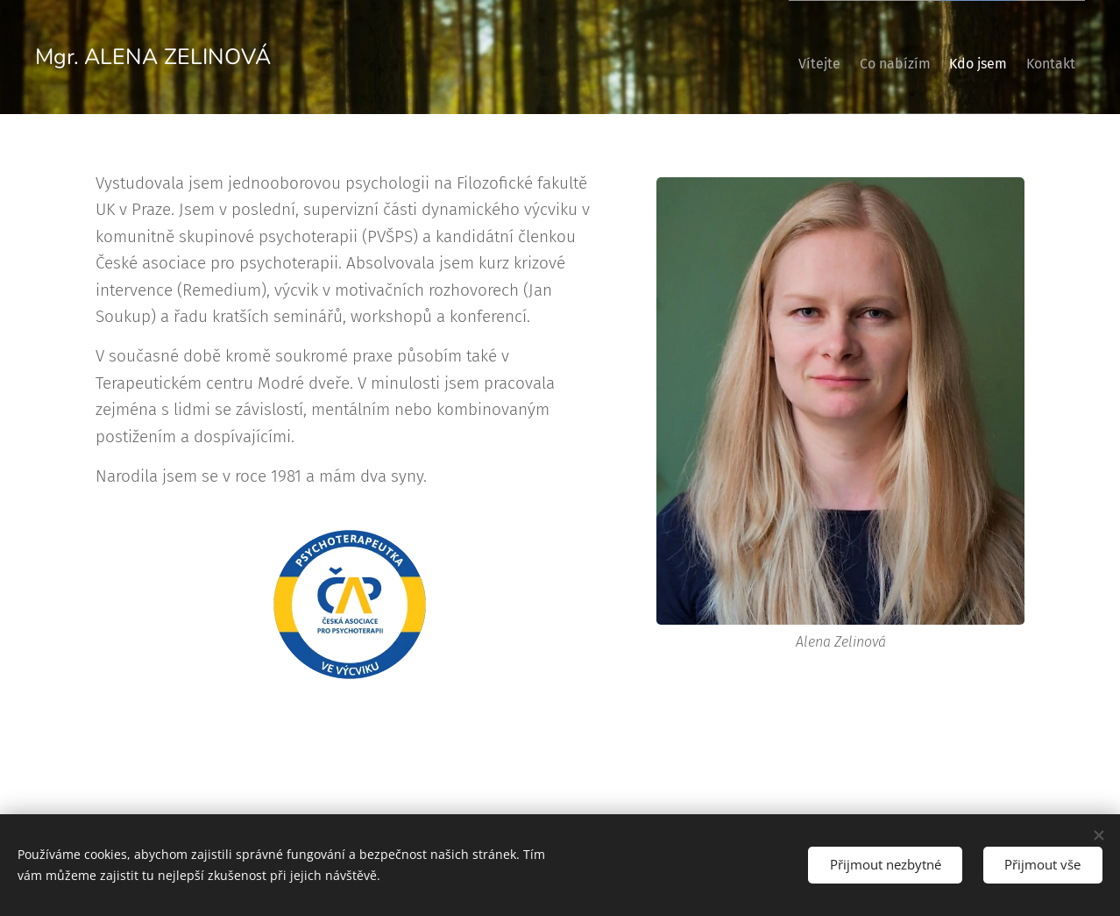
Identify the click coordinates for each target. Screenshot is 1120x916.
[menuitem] (775, 57)
